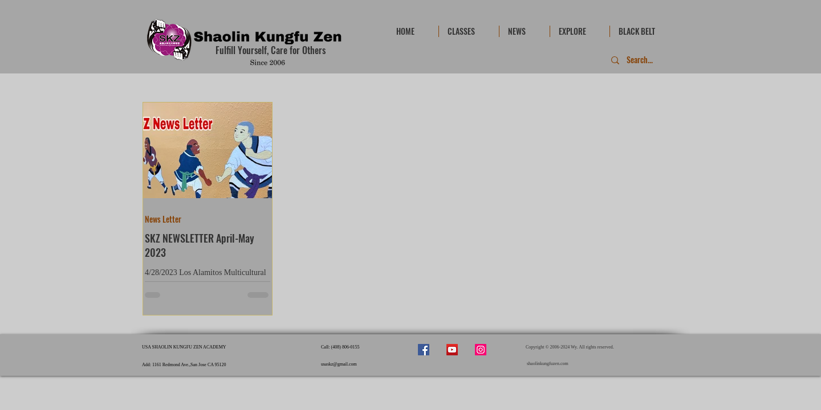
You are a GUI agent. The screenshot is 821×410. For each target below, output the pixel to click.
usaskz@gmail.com (339, 364)
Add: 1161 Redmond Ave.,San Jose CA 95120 (184, 364)
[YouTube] (452, 349)
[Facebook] (423, 349)
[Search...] (641, 60)
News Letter (163, 219)
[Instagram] (480, 349)
